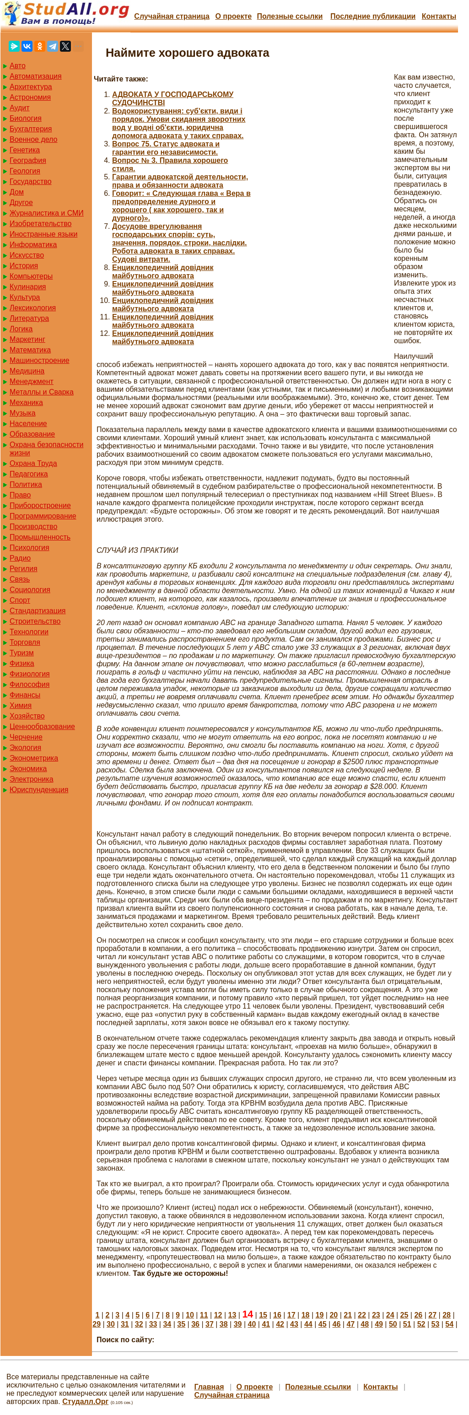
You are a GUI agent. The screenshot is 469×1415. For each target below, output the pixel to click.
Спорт (20, 600)
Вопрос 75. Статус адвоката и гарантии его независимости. (166, 148)
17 (291, 1315)
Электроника (32, 779)
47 (350, 1324)
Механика (26, 402)
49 (379, 1324)
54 (449, 1324)
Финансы (25, 695)
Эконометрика (34, 758)
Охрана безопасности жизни (46, 449)
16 (277, 1315)
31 (125, 1324)
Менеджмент (32, 381)
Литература (29, 318)
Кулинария (28, 287)
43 (294, 1324)
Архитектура (31, 87)
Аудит (20, 108)
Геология (25, 171)
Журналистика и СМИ (47, 213)
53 (435, 1324)
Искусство (27, 255)
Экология (25, 747)
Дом (17, 192)
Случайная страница (172, 16)
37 (209, 1324)
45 (322, 1324)
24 (390, 1315)
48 (365, 1324)
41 (266, 1324)
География (28, 160)
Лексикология (33, 308)
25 (404, 1315)
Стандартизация (37, 611)
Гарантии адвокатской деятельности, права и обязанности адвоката (180, 181)
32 (139, 1324)
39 (238, 1324)
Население (28, 423)
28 (446, 1315)
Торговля (25, 642)
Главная (209, 1387)
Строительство (35, 621)
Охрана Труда (33, 463)
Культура (25, 297)
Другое (21, 202)
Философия (29, 684)
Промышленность (40, 537)
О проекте (233, 16)
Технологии (29, 632)
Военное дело (34, 139)
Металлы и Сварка (42, 392)
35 (181, 1324)
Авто (18, 66)
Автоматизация (36, 76)
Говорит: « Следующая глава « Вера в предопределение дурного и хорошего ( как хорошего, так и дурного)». (181, 205)
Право (20, 495)
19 (320, 1315)
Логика (21, 329)
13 (232, 1315)
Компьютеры (31, 276)
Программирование (43, 516)
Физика (22, 663)
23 (376, 1315)
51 (407, 1324)
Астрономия (30, 97)
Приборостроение (40, 505)
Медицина (27, 371)
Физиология (30, 674)
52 (421, 1324)
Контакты (439, 16)
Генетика (25, 150)
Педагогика (29, 474)
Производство (33, 526)
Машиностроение (40, 360)
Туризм (22, 653)
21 (348, 1315)
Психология (29, 547)
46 (337, 1324)
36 (195, 1324)
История (24, 266)
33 (153, 1324)
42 (280, 1324)
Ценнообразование (42, 726)
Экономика (28, 768)
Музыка (23, 413)
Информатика (33, 244)
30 (111, 1324)
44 (308, 1324)
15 (263, 1315)
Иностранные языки (43, 234)
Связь (20, 579)
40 (252, 1324)
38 (224, 1324)
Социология (30, 590)
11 (204, 1315)
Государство (31, 181)
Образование (32, 434)
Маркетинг (27, 339)
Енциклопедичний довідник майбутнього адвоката (162, 272)
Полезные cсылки (290, 16)
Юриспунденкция (39, 790)
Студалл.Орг (85, 1401)
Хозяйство (27, 716)
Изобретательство (40, 223)
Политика (26, 484)
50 (393, 1324)
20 (333, 1315)
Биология (26, 118)
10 (190, 1315)
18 (306, 1315)
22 (362, 1315)
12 (218, 1315)
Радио (20, 558)
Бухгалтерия (31, 129)
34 (167, 1324)
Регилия (24, 568)
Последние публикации (372, 16)
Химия (21, 705)
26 (418, 1315)
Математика (30, 350)
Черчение (26, 737)
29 (96, 1324)
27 (432, 1315)
